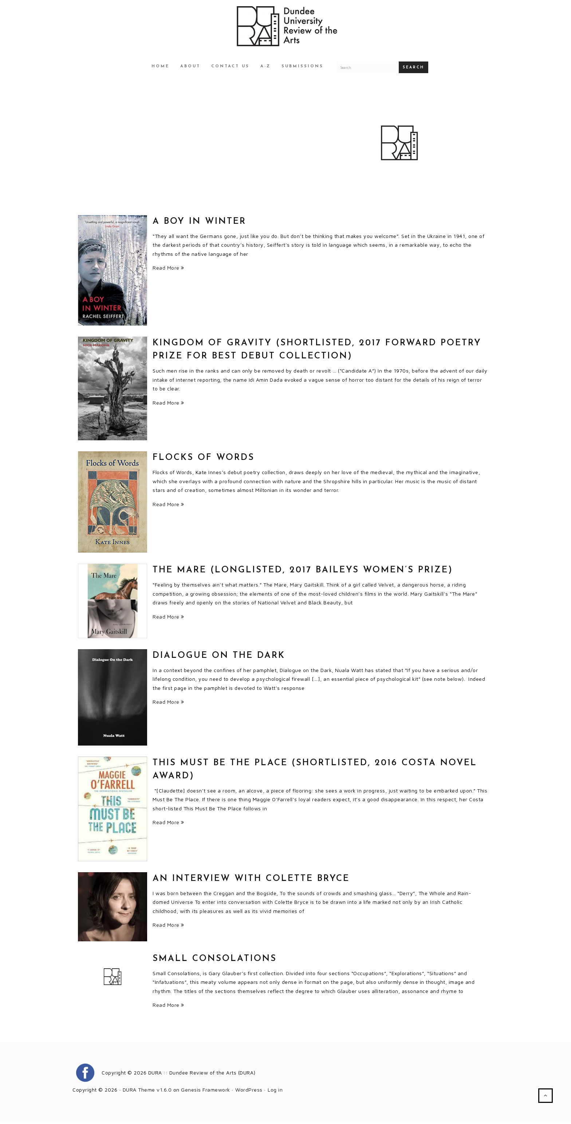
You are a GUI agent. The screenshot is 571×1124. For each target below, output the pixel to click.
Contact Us (230, 67)
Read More (168, 269)
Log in (275, 1091)
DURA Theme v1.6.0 (147, 1091)
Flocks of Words (204, 459)
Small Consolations (215, 960)
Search (413, 69)
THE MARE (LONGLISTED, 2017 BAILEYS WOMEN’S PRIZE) (303, 571)
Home (160, 67)
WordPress (249, 1091)
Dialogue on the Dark (219, 656)
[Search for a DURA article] (367, 68)
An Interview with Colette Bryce (251, 879)
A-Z (265, 67)
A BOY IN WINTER (199, 222)
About (190, 67)
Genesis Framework (205, 1091)
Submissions (302, 67)
